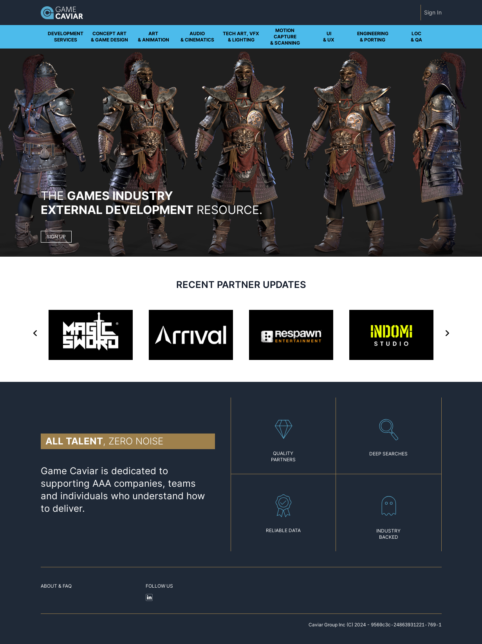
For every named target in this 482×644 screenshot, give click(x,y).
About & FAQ (56, 586)
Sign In (433, 12)
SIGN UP (56, 236)
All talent (74, 441)
